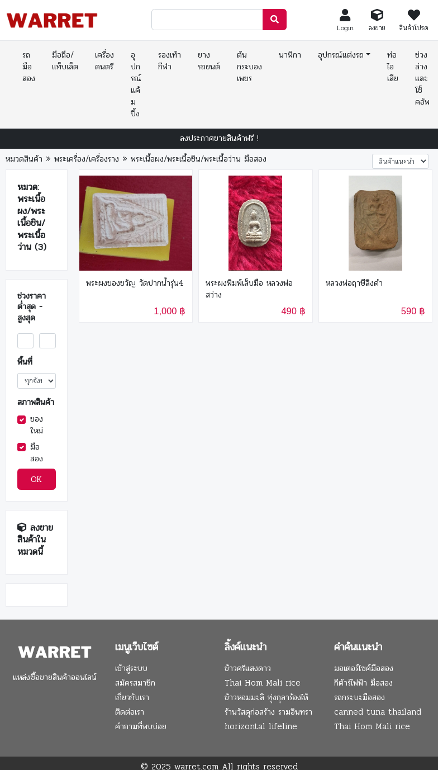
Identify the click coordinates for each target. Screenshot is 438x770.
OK (36, 479)
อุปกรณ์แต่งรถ (341, 55)
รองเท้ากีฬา (169, 60)
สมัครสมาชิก (135, 682)
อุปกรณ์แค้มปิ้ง (136, 84)
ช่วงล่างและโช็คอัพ (422, 78)
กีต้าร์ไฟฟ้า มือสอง (363, 682)
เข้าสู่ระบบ (131, 668)
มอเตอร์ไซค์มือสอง (363, 668)
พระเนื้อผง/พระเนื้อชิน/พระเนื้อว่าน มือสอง (198, 159)
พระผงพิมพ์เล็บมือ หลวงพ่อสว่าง (249, 289)
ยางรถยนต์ (209, 60)
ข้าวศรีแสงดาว (248, 668)
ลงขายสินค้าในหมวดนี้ (35, 540)
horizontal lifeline (261, 726)
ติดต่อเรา (129, 712)
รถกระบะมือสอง (359, 697)
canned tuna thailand (377, 712)
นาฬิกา (290, 55)
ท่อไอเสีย (392, 66)
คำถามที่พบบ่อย (140, 726)
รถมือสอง (28, 66)
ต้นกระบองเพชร (249, 66)
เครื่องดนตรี (104, 60)
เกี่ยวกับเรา (132, 697)
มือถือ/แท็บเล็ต (65, 60)
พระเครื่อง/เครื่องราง (86, 159)
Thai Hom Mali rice (263, 682)
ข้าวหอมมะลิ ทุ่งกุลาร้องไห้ (266, 697)
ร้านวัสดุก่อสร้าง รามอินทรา (268, 712)
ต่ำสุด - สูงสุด (29, 312)
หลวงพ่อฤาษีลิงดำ (354, 283)
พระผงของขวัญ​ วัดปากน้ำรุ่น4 (134, 283)
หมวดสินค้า (24, 159)
